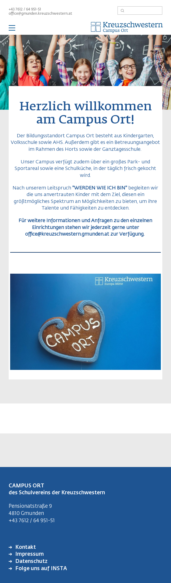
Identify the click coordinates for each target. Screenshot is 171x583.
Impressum (29, 554)
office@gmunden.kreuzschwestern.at (40, 14)
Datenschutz (31, 561)
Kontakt (25, 547)
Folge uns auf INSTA (40, 568)
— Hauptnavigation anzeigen (85, 29)
